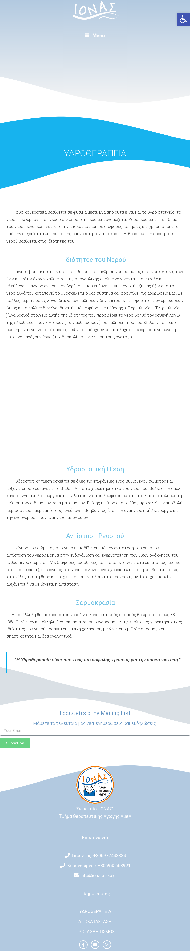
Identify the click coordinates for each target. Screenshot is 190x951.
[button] (183, 19)
